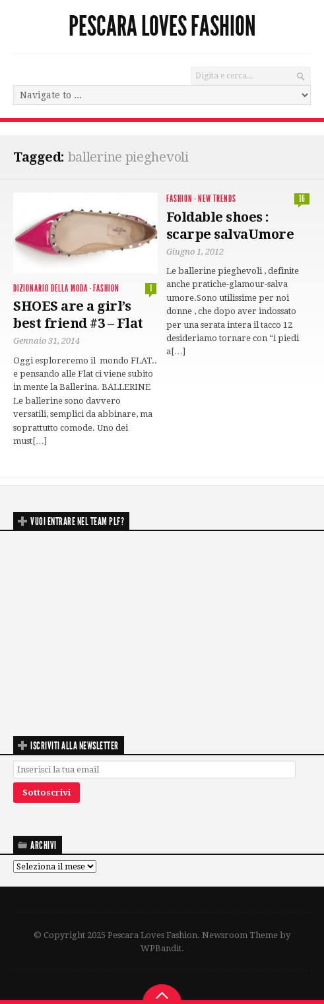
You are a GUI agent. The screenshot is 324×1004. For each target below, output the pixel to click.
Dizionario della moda (50, 288)
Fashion (106, 288)
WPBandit (161, 948)
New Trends (217, 198)
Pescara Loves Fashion (162, 26)
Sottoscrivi (46, 793)
